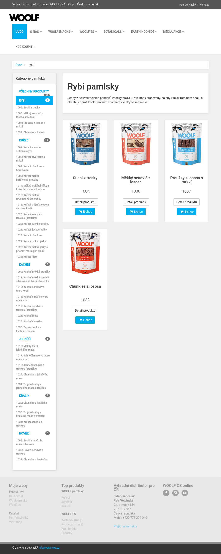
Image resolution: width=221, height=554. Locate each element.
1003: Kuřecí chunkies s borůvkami (30, 168)
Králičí (66, 508)
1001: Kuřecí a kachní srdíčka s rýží (28, 149)
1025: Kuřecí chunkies (29, 235)
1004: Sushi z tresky (28, 107)
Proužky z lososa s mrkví (186, 180)
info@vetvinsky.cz (49, 547)
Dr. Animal (16, 498)
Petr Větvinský (187, 4)
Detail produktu (85, 202)
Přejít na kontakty (125, 528)
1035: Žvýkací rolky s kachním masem (28, 329)
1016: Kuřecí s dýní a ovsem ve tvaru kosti (32, 206)
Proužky (67, 535)
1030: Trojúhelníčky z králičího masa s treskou (30, 414)
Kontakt (204, 4)
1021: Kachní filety (27, 315)
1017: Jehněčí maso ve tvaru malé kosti (33, 357)
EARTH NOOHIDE (143, 31)
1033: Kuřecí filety (26, 256)
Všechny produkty (34, 93)
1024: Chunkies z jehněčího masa (32, 376)
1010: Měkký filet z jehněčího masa (27, 348)
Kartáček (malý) (72, 522)
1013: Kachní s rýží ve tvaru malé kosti (32, 298)
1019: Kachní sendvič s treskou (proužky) (29, 308)
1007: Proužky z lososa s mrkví (30, 124)
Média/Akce (173, 31)
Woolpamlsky (18, 502)
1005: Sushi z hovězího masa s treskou (29, 442)
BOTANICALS (114, 31)
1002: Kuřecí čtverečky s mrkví (30, 158)
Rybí (34, 100)
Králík (34, 395)
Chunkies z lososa (85, 286)
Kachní (34, 264)
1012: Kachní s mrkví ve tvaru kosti (30, 289)
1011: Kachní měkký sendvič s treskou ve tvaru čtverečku (32, 279)
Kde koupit (25, 47)
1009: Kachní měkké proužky (33, 271)
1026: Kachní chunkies (29, 321)
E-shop (85, 211)
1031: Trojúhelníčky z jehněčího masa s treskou (31, 386)
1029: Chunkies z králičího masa (31, 404)
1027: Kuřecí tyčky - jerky (31, 241)
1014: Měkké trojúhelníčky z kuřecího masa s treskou (32, 187)
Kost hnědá (69, 531)
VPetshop (15, 524)
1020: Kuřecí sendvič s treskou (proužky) (29, 216)
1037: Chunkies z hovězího (31, 459)
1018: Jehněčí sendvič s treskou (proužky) (30, 367)
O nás (36, 31)
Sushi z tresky (85, 178)
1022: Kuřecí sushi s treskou (32, 223)
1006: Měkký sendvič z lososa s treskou (29, 115)
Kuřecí (34, 140)
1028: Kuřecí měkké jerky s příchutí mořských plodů (32, 249)
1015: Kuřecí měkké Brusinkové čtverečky (28, 197)
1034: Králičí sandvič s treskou (29, 424)
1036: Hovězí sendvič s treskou (29, 452)
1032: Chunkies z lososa (30, 132)
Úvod (19, 65)
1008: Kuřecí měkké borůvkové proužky (27, 177)
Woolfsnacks (60, 31)
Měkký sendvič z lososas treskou (135, 182)
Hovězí (34, 433)
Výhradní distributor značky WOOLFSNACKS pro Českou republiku (56, 4)
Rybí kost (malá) (72, 526)
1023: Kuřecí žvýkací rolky (31, 229)
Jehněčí (34, 339)
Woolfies (88, 31)
